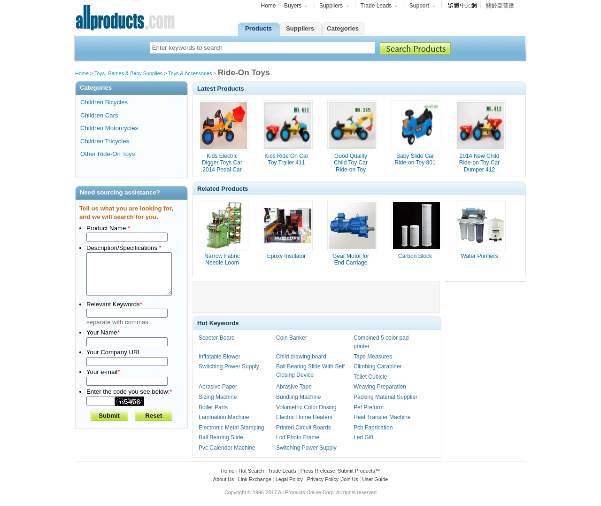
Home (268, 5)
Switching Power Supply (229, 366)
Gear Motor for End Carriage (350, 259)
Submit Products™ (359, 471)
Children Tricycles (104, 141)
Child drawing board (301, 356)
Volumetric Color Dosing (306, 407)
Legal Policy (289, 479)
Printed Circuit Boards (303, 427)
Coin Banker (291, 338)
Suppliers (334, 6)
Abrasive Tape (294, 386)
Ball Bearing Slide (221, 437)
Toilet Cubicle (370, 377)
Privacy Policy (323, 479)
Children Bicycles (104, 102)
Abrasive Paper (218, 386)
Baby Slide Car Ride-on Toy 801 (414, 159)
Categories (343, 28)
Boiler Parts (213, 407)
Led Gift (363, 437)
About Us (223, 479)
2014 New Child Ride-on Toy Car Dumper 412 (479, 163)
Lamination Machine (224, 417)
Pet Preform (369, 407)
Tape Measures (373, 356)
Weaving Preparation (380, 386)
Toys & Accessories (190, 73)
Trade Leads (379, 6)
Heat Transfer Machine (382, 417)
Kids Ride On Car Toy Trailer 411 (286, 159)
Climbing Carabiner (378, 366)
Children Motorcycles (109, 128)
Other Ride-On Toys (107, 153)
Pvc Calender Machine (227, 447)
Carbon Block (415, 256)
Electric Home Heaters (304, 417)
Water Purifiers (479, 256)
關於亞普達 (500, 5)
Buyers (296, 6)
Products (258, 28)
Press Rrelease (317, 471)
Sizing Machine (218, 397)
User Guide (375, 479)
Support (423, 6)
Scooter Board (217, 338)
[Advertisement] (316, 297)
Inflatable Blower (219, 356)
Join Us (349, 479)
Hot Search (251, 471)
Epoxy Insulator (286, 256)
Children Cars (99, 115)
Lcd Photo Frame (297, 437)
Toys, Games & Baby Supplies (129, 73)
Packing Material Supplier (385, 397)
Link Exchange (254, 479)
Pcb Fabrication (373, 427)
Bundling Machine (298, 397)
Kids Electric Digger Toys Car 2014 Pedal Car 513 (222, 166)
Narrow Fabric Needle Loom (221, 259)
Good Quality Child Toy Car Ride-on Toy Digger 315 (351, 166)
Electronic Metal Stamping (231, 427)
